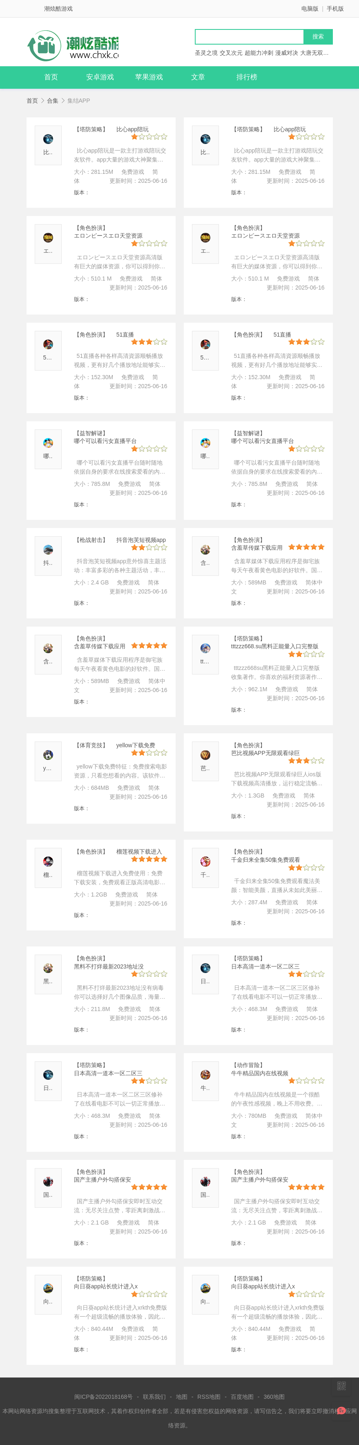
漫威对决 (286, 52)
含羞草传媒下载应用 (257, 547)
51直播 (52, 357)
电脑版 (310, 8)
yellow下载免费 (135, 745)
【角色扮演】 (91, 228)
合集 (52, 100)
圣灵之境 (206, 52)
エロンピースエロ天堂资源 (108, 235)
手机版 (335, 8)
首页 (51, 77)
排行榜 (246, 77)
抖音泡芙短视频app (141, 540)
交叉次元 (231, 52)
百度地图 (242, 1396)
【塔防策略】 (91, 129)
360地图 (274, 1396)
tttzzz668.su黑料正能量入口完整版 (275, 646)
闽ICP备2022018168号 (103, 1396)
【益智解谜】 (91, 433)
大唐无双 (311, 52)
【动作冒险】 (248, 1065)
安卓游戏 (100, 77)
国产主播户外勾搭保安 (102, 1179)
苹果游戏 (149, 77)
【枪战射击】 (91, 540)
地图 (181, 1396)
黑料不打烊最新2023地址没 (109, 966)
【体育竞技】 (91, 745)
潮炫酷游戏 (58, 8)
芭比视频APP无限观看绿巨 (265, 753)
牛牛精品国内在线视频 (259, 1073)
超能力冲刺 (259, 52)
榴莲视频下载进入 (139, 851)
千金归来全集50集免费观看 (266, 859)
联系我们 (154, 1396)
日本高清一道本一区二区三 (265, 966)
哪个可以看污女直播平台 (105, 441)
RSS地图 (209, 1396)
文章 (198, 77)
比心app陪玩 (132, 129)
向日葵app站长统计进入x (106, 1286)
